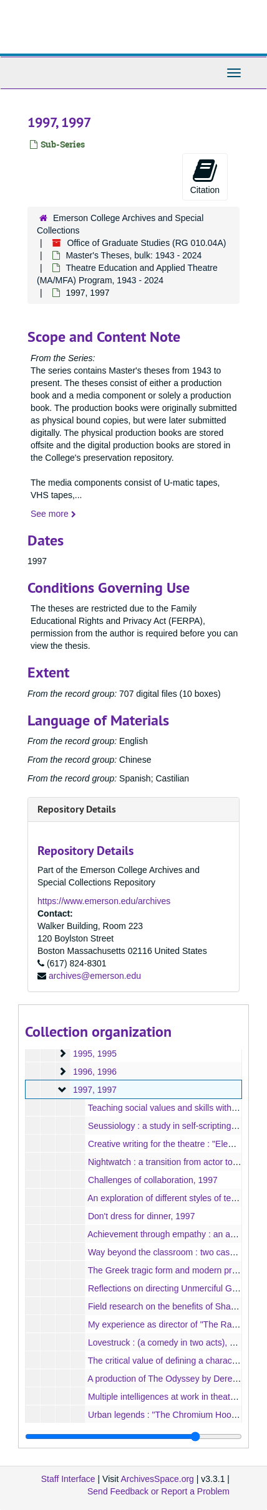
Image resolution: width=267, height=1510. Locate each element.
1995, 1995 (95, 1054)
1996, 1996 (95, 1072)
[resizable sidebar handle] (133, 1437)
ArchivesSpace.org (157, 1479)
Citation (205, 176)
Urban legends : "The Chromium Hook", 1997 (175, 1415)
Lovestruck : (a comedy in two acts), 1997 (168, 1342)
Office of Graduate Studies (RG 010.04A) (146, 243)
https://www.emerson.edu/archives (103, 901)
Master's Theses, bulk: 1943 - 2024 (133, 255)
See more (53, 514)
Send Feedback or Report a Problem (158, 1491)
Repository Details (76, 809)
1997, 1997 (95, 1090)
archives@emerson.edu (95, 976)
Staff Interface (68, 1479)
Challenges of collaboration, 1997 (153, 1180)
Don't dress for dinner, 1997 (141, 1216)
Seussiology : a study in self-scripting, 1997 (171, 1126)
